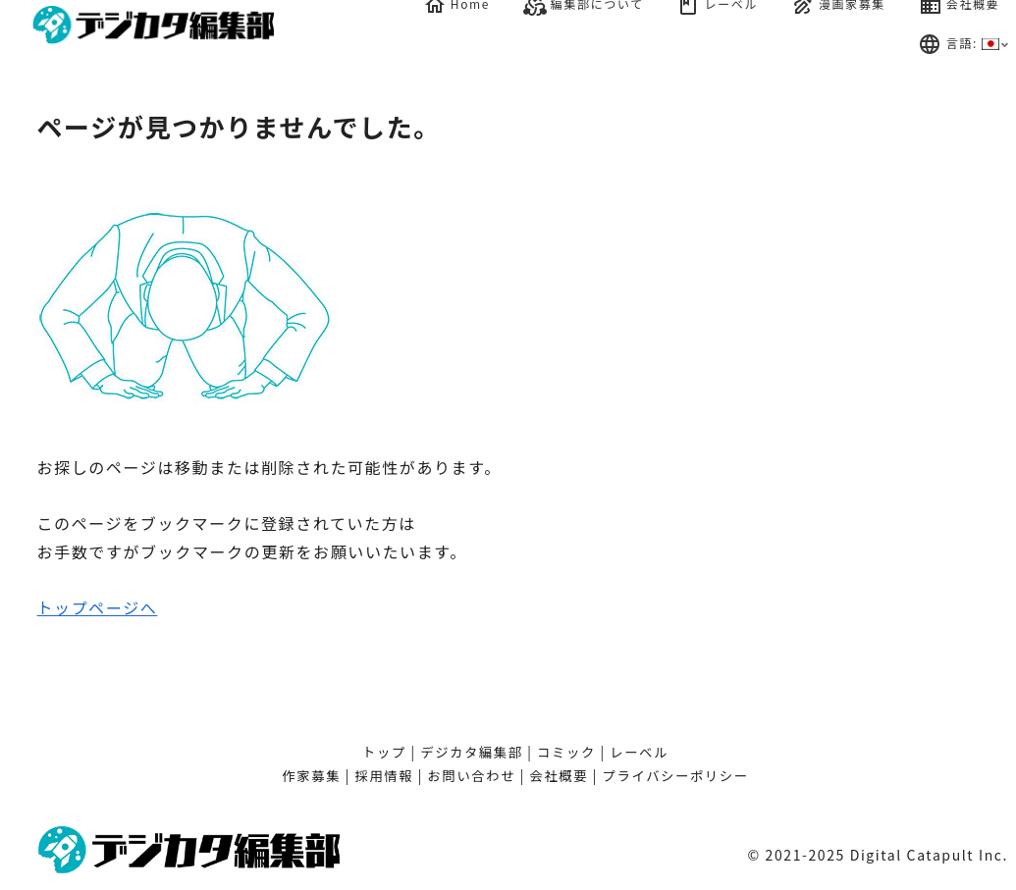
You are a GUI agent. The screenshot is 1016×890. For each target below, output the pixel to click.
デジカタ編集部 (471, 752)
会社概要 (559, 775)
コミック (566, 752)
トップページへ (97, 607)
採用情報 (383, 775)
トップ (384, 752)
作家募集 (311, 775)
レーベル (639, 752)
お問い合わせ (472, 775)
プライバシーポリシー (676, 775)
